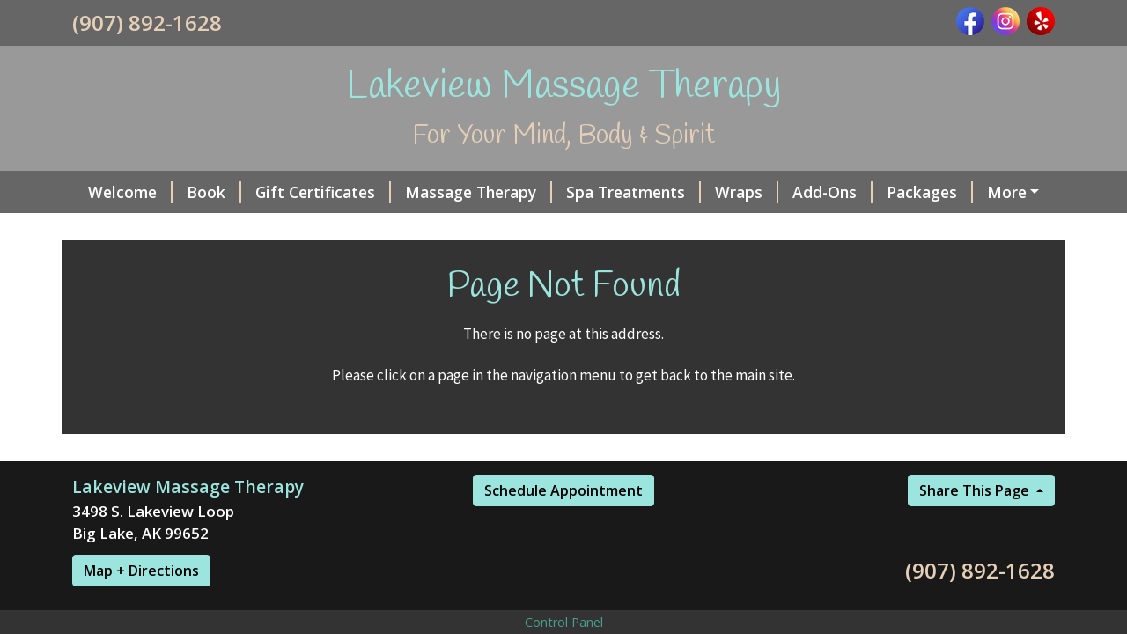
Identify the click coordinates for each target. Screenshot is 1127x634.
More (1007, 192)
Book (214, 192)
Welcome (130, 192)
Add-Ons (832, 192)
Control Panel (564, 622)
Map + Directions (141, 570)
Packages (930, 192)
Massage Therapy (478, 192)
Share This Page (976, 490)
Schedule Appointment (563, 490)
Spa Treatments (633, 192)
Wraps (746, 192)
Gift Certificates (323, 192)
